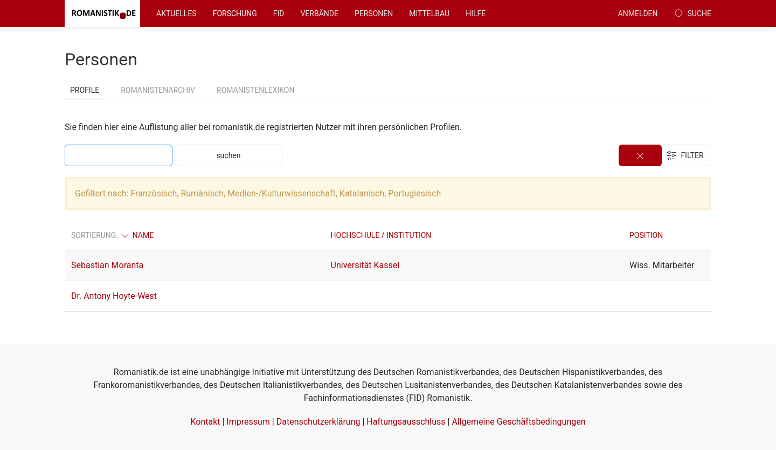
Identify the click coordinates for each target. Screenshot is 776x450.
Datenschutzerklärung (318, 422)
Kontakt (205, 422)
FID (279, 13)
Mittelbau (429, 13)
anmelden (638, 13)
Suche (692, 13)
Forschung (235, 13)
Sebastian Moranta (107, 265)
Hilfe (476, 13)
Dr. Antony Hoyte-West (114, 296)
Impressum (248, 422)
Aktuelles (176, 13)
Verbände (319, 13)
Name (137, 235)
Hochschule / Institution (381, 235)
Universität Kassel (365, 265)
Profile (84, 90)
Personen (374, 13)
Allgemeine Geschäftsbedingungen (518, 422)
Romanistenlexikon (255, 90)
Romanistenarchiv (158, 90)
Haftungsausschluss (405, 422)
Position (646, 235)
